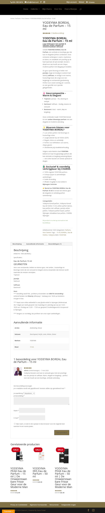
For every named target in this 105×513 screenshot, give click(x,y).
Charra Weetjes (70, 9)
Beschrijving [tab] (17, 244)
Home (25, 9)
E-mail (16, 418)
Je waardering (19, 393)
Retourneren (54, 505)
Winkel (81, 2)
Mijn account (72, 2)
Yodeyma (51, 235)
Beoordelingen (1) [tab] (55, 244)
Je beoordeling (19, 396)
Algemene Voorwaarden (38, 505)
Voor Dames (25, 18)
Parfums (18, 18)
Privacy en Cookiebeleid (18, 505)
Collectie (34, 9)
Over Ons (58, 9)
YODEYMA (62, 235)
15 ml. (32, 347)
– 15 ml (57, 232)
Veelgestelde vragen (68, 505)
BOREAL (64, 232)
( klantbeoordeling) (57, 33)
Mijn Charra (47, 9)
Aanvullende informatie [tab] (35, 244)
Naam (16, 411)
